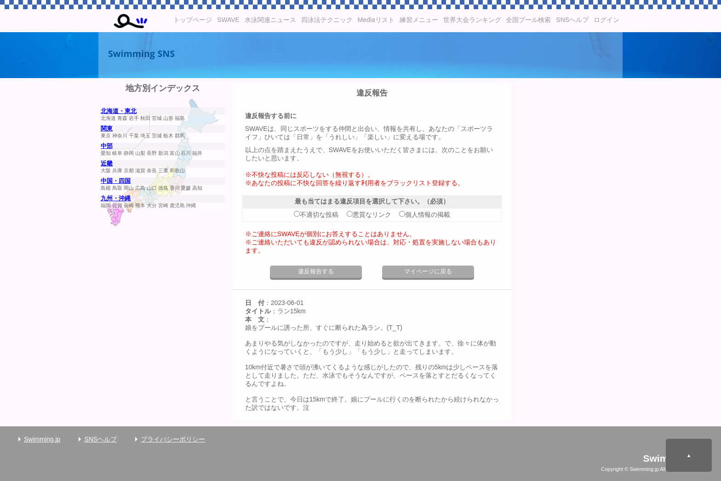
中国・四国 (116, 181)
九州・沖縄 (116, 198)
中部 (107, 146)
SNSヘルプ (572, 19)
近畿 (107, 163)
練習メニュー (419, 19)
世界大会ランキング (472, 19)
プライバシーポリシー (173, 439)
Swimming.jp (42, 439)
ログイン (606, 19)
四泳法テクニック (327, 19)
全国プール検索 (528, 19)
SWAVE (228, 19)
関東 (107, 128)
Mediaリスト (376, 19)
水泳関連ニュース (270, 19)
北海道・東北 (119, 111)
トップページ (192, 19)
